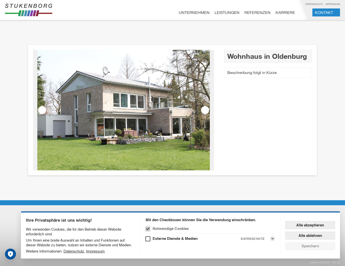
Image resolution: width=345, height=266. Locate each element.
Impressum (332, 3)
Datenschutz (314, 3)
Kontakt (324, 12)
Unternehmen (194, 12)
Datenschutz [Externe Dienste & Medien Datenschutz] (253, 239)
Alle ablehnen (310, 235)
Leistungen (227, 12)
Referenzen (257, 12)
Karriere (285, 12)
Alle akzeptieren (310, 225)
